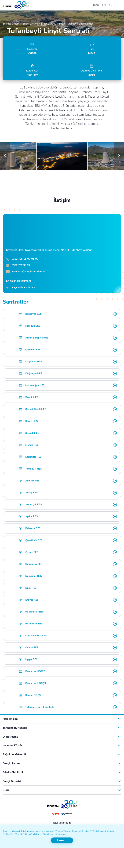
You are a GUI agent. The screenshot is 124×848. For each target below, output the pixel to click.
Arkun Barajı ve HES (36, 337)
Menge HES (32, 445)
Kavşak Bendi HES (35, 409)
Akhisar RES (32, 480)
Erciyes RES (32, 599)
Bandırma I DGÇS (35, 671)
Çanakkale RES (33, 540)
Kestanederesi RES (36, 635)
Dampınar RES (33, 576)
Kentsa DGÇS (33, 695)
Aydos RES (31, 516)
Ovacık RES (31, 647)
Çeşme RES (31, 552)
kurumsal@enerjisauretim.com (29, 271)
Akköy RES (31, 492)
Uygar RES (31, 659)
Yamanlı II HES (33, 468)
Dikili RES (31, 588)
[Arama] (110, 5)
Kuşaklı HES (32, 433)
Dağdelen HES (33, 361)
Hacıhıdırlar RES (34, 611)
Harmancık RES (34, 623)
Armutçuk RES (33, 504)
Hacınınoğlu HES (34, 385)
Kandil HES (31, 397)
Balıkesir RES (33, 528)
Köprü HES (31, 421)
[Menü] (117, 5)
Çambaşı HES (33, 349)
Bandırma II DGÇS (35, 683)
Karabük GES (32, 325)
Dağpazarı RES (33, 564)
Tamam (62, 840)
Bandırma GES (33, 314)
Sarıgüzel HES (33, 457)
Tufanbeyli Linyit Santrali (39, 707)
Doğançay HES (33, 373)
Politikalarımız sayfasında (33, 831)
